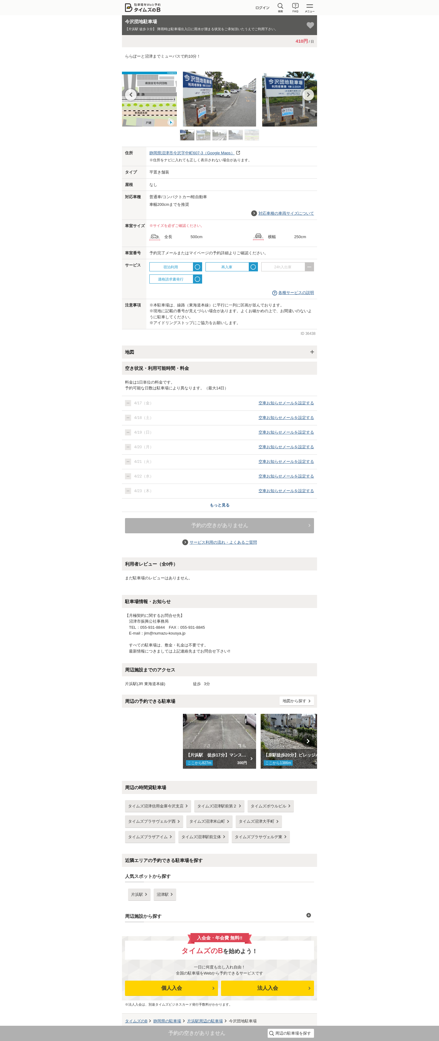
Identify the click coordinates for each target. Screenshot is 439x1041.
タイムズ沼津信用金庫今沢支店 (156, 806)
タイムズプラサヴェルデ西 (152, 821)
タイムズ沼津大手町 (256, 821)
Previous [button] (131, 95)
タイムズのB (136, 1021)
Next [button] (308, 95)
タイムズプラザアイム (148, 837)
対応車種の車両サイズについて (286, 213)
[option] (219, 96)
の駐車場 (167, 1021)
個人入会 (171, 988)
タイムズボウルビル (268, 806)
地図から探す (294, 701)
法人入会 (267, 988)
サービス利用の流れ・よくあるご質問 (223, 542)
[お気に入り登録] (310, 25)
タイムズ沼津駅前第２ (217, 806)
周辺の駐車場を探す (293, 1033)
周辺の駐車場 (205, 1021)
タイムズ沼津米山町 (207, 821)
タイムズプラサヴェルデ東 (258, 837)
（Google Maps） (192, 153)
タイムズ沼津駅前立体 (201, 837)
